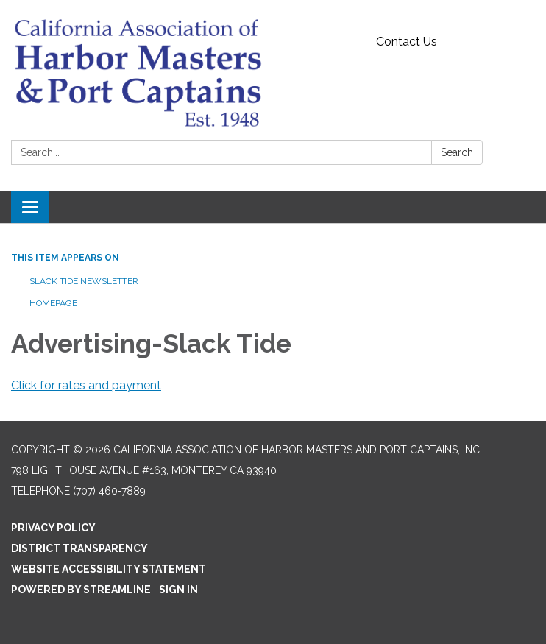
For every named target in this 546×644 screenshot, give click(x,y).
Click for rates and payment (86, 385)
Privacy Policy (53, 528)
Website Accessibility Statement (108, 569)
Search (457, 152)
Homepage (53, 303)
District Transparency (79, 548)
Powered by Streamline (81, 589)
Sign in (178, 589)
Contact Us (406, 42)
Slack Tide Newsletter (83, 281)
